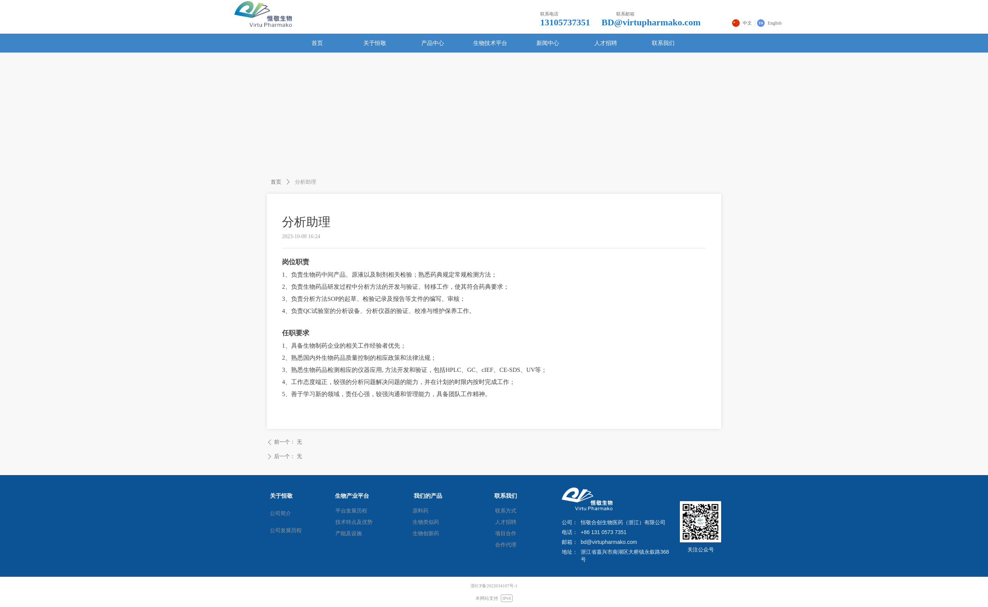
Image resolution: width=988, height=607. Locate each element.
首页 (276, 182)
